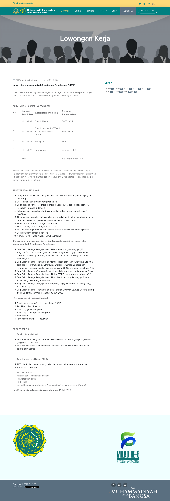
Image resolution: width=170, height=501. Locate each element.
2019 (127, 92)
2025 (119, 89)
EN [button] (153, 4)
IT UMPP (32, 484)
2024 (128, 89)
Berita (78, 11)
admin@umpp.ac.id (24, 3)
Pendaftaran (147, 11)
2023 (137, 89)
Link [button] (113, 11)
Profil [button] (101, 11)
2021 (109, 92)
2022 (146, 89)
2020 (118, 92)
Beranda (65, 11)
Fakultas (90, 11)
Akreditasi (128, 11)
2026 (109, 89)
